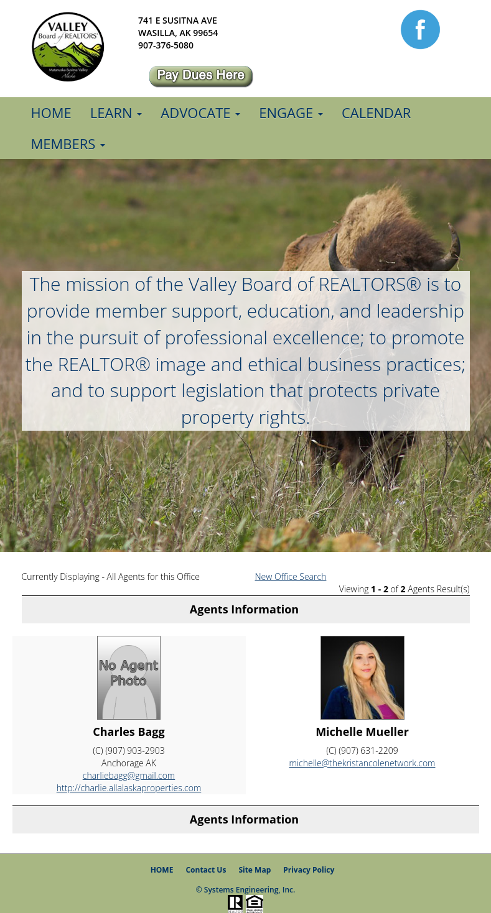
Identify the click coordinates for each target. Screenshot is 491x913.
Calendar (376, 112)
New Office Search (291, 576)
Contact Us (205, 870)
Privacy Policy (308, 870)
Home (51, 112)
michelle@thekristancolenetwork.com (362, 763)
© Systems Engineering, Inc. (246, 889)
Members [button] (68, 143)
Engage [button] (291, 112)
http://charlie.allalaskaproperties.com (129, 788)
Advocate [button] (200, 112)
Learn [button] (116, 112)
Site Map (254, 870)
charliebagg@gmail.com (129, 775)
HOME (162, 870)
